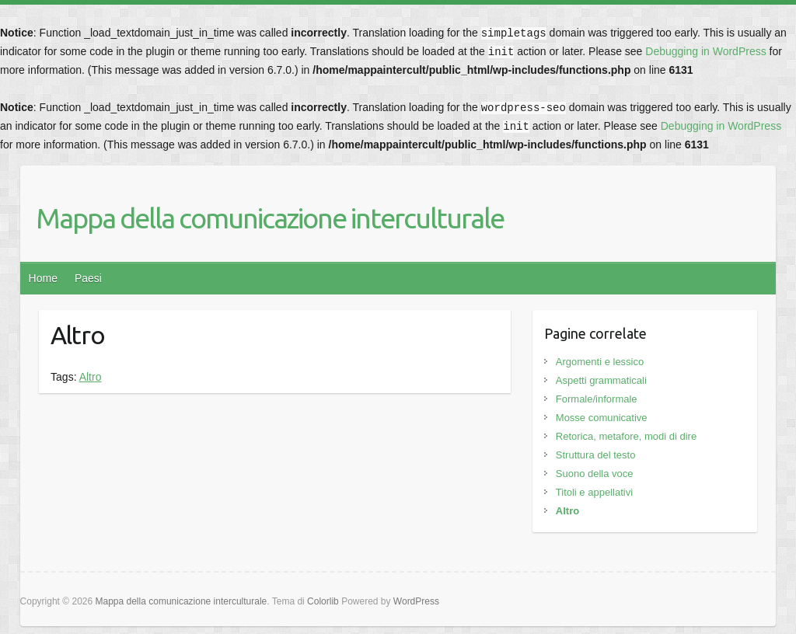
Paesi (88, 278)
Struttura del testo (596, 455)
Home (43, 278)
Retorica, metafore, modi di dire (626, 436)
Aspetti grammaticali (601, 380)
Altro (90, 377)
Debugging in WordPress (705, 51)
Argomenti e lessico (600, 362)
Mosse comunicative (602, 417)
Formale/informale (596, 399)
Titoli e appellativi (594, 492)
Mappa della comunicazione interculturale (270, 218)
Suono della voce (595, 473)
